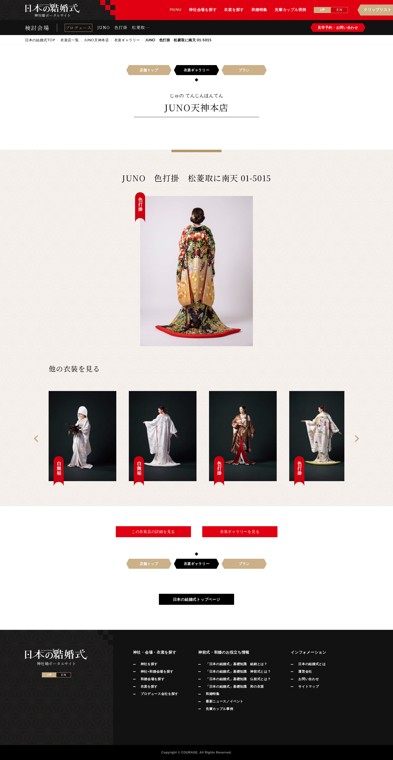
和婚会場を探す (153, 679)
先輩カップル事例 (219, 709)
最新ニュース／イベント (224, 701)
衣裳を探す (149, 686)
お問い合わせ (308, 679)
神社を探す (149, 664)
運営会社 (305, 671)
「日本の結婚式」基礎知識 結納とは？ (236, 664)
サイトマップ (308, 686)
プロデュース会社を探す (159, 694)
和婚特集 (213, 694)
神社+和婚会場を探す (157, 671)
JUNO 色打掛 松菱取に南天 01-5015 (123, 28)
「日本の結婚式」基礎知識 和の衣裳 (235, 686)
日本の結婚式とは (312, 664)
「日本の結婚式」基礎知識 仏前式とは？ (238, 679)
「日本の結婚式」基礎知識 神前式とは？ (238, 671)
